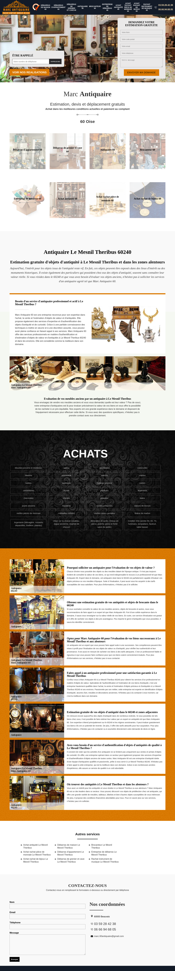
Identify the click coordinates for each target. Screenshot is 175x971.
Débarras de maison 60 (45, 7)
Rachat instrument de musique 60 (147, 7)
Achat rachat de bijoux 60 (136, 7)
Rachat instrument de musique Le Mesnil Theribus (105, 860)
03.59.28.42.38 (165, 5)
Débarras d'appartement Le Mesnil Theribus (70, 853)
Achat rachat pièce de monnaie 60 (128, 7)
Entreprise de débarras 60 (107, 7)
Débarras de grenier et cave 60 (71, 7)
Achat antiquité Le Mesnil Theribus (35, 846)
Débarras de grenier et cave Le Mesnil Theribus (70, 860)
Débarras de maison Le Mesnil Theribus (68, 846)
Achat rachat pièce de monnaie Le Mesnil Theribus (37, 853)
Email (47, 915)
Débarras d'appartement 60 (58, 7)
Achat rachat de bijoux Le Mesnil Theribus (35, 860)
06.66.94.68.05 (165, 9)
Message (47, 943)
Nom (47, 905)
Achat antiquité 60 (118, 7)
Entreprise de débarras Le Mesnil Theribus (104, 853)
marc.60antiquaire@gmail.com (107, 936)
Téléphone (47, 925)
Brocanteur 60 (95, 7)
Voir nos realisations (29, 72)
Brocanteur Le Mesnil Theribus (101, 846)
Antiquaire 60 (83, 7)
